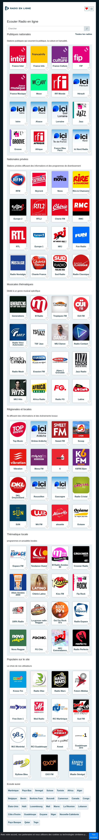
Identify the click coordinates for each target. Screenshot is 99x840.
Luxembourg (36, 806)
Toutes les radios (83, 34)
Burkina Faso (36, 798)
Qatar (27, 822)
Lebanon (82, 806)
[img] (91, 9)
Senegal (39, 790)
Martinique (13, 790)
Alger (79, 790)
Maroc (57, 806)
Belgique (12, 798)
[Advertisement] (49, 19)
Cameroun (63, 798)
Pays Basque (14, 822)
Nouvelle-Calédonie (69, 814)
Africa (70, 790)
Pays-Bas (26, 790)
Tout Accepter (93, 836)
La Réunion (69, 806)
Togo (36, 822)
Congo (86, 798)
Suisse (50, 790)
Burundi (50, 798)
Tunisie (60, 790)
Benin (23, 798)
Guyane (43, 814)
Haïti (24, 806)
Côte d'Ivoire (14, 814)
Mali (48, 806)
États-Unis (13, 806)
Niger (53, 814)
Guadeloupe (30, 814)
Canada (75, 798)
